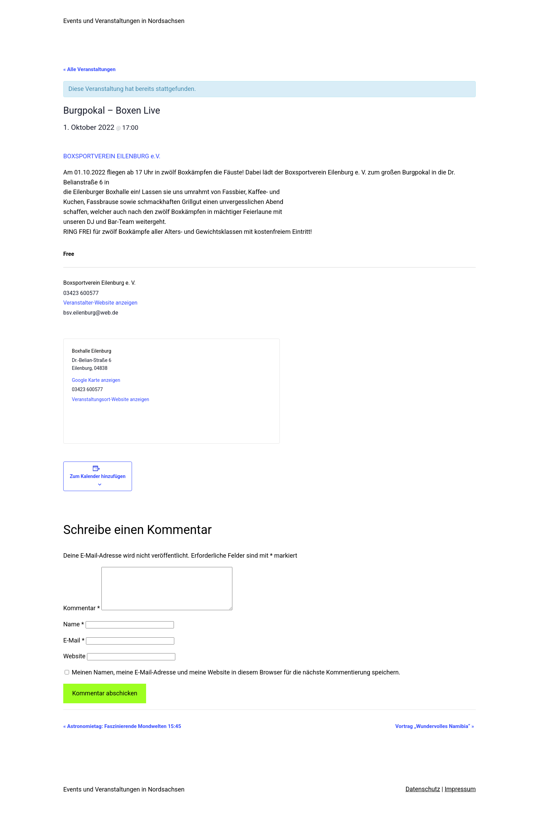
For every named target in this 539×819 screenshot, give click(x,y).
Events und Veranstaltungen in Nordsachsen (124, 20)
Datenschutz (423, 797)
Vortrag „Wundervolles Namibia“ (434, 734)
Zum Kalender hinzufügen (97, 476)
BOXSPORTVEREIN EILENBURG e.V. (112, 156)
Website (74, 664)
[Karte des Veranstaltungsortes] (221, 391)
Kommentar (81, 616)
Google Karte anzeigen (96, 380)
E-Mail (74, 648)
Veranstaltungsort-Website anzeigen (110, 399)
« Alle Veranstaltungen (89, 69)
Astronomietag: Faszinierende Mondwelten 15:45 (122, 734)
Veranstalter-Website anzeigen (100, 302)
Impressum (460, 797)
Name (73, 632)
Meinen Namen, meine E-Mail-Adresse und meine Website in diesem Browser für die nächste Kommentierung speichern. (236, 680)
